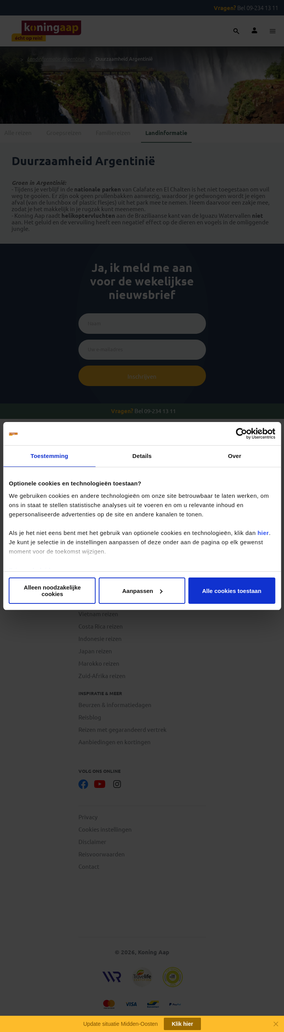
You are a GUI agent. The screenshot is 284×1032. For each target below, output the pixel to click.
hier (263, 533)
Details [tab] (142, 456)
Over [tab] (234, 456)
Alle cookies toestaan (231, 591)
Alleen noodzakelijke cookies (52, 590)
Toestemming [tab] (49, 456)
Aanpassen (142, 591)
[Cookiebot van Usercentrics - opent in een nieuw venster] (241, 433)
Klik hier (182, 1024)
